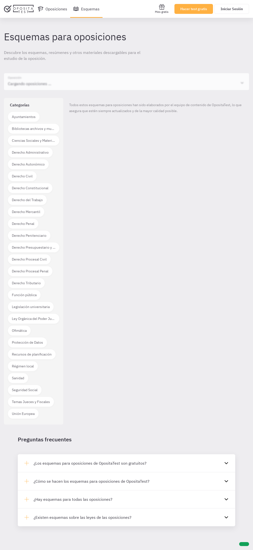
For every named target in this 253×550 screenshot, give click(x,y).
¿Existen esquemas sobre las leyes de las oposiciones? (82, 517)
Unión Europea (23, 413)
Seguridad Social (25, 390)
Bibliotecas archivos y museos (35, 128)
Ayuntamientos (24, 117)
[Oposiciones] (52, 9)
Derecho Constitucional (30, 188)
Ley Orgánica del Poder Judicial (35, 318)
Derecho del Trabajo (27, 200)
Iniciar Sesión (232, 9)
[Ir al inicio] (19, 9)
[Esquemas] (86, 9)
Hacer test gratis (193, 9)
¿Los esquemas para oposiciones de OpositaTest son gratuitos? (90, 463)
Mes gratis (162, 9)
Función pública (24, 295)
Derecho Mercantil (26, 212)
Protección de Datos (27, 342)
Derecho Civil (22, 176)
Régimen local (23, 366)
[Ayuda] (244, 544)
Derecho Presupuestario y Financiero (35, 247)
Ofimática (19, 330)
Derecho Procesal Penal (30, 271)
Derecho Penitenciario (29, 235)
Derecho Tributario (26, 283)
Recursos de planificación (32, 354)
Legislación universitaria (31, 307)
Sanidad (18, 378)
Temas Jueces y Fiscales (31, 402)
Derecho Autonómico (28, 164)
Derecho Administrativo (30, 152)
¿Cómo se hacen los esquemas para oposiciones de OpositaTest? (91, 481)
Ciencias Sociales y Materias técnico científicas (35, 140)
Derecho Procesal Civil (29, 259)
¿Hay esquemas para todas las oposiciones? (73, 499)
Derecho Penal (23, 223)
